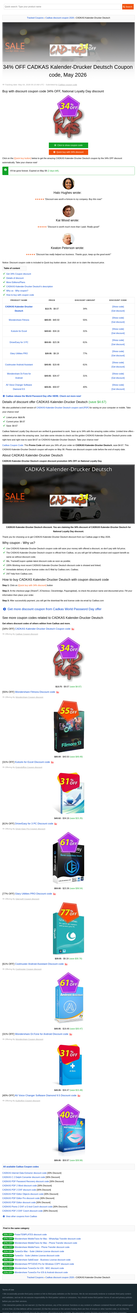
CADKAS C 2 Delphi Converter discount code (23, 1177)
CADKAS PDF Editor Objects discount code (22, 1194)
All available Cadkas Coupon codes (21, 1167)
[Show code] (118, 307)
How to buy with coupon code (20, 295)
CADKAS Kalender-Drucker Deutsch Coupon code (42, 628)
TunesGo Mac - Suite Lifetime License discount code (39, 1251)
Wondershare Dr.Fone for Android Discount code (41, 1034)
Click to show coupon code (68, 145)
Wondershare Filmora (19, 320)
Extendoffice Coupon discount (28, 767)
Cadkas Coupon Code (12, 445)
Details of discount (15, 278)
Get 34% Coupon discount (18, 274)
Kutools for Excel (19, 331)
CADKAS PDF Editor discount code (19, 1202)
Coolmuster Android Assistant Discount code (39, 963)
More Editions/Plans (15, 282)
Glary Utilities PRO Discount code (33, 893)
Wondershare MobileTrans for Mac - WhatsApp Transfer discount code (48, 1239)
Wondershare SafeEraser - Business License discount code (42, 1260)
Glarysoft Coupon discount (27, 899)
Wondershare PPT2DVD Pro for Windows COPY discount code (44, 1264)
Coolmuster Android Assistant (19, 365)
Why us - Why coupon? (17, 291)
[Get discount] (118, 311)
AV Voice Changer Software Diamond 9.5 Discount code (45, 1095)
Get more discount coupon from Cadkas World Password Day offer (52, 609)
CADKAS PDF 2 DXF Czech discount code (22, 1211)
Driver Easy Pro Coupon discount (30, 829)
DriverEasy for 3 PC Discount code (34, 823)
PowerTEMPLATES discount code (31, 1234)
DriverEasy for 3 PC (19, 342)
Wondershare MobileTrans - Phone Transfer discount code (42, 1247)
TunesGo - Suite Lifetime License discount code (37, 1255)
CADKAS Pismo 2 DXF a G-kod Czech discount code (27, 1207)
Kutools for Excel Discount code (32, 762)
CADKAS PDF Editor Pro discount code (21, 1198)
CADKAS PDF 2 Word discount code (19, 1186)
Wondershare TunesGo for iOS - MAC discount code (39, 1268)
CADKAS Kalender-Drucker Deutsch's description (29, 286)
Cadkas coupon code (67, 85)
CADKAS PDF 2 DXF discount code (19, 1190)
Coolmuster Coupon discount (28, 969)
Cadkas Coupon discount (26, 634)
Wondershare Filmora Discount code (35, 691)
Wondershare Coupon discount (29, 697)
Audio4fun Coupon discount (27, 1101)
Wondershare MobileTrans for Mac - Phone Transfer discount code (46, 1243)
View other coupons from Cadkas (19, 1216)
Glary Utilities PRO (19, 353)
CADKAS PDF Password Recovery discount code (25, 1181)
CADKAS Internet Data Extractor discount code (24, 1173)
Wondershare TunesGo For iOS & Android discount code (41, 1272)
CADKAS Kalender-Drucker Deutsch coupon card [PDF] (62, 408)
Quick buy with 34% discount (68, 152)
